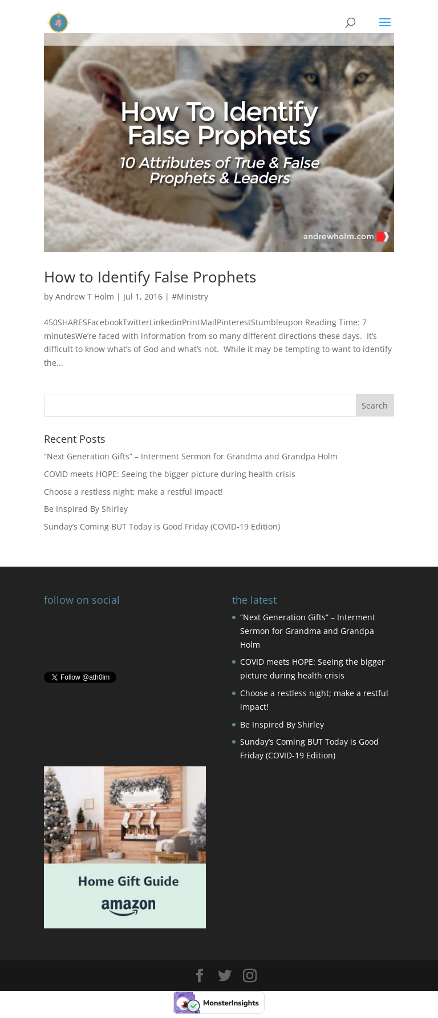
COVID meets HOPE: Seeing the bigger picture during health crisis (169, 473)
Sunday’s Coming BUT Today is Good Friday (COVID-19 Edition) (162, 526)
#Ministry (190, 296)
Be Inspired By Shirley (86, 508)
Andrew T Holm (84, 296)
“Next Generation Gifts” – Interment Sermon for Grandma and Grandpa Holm (191, 456)
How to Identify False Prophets (150, 276)
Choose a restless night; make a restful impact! (133, 491)
